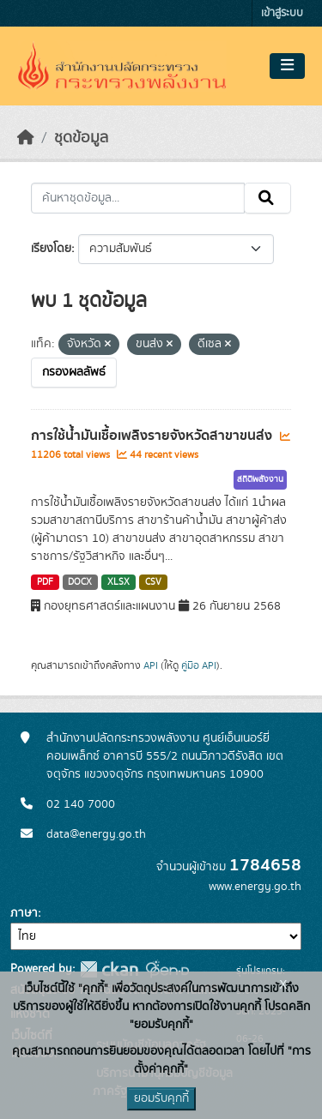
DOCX (80, 582)
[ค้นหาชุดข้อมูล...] (138, 198)
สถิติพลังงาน (260, 479)
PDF (45, 582)
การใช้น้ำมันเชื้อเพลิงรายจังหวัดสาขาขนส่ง (153, 435)
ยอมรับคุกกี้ (161, 1098)
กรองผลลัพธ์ (74, 372)
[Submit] (267, 198)
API (150, 665)
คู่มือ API (198, 665)
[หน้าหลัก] (25, 138)
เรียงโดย (51, 248)
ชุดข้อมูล (81, 138)
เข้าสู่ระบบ (282, 13)
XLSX (118, 582)
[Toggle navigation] (287, 66)
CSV (153, 582)
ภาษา (24, 913)
